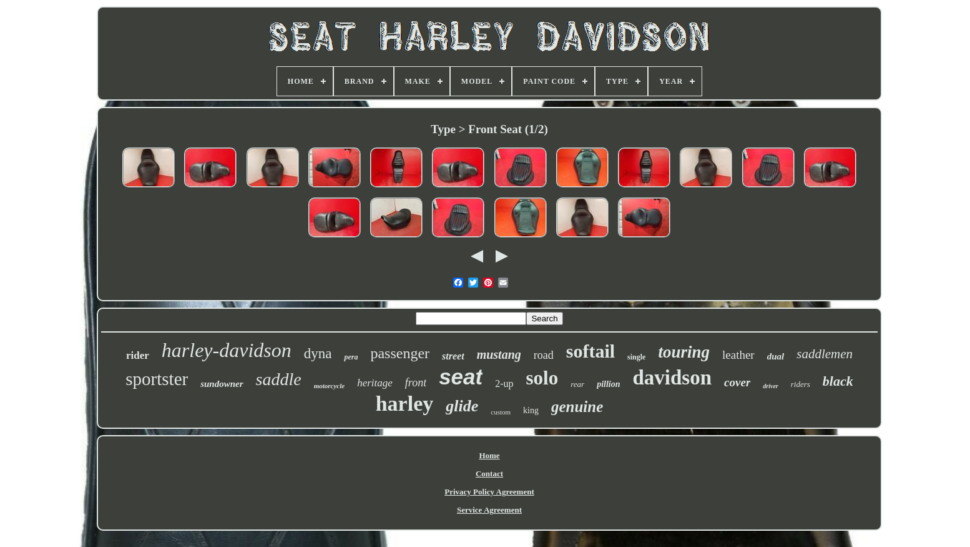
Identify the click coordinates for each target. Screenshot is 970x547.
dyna (318, 353)
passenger (399, 353)
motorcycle (329, 385)
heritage (375, 383)
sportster (156, 379)
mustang (499, 354)
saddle (278, 379)
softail (590, 351)
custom (501, 412)
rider (137, 355)
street (453, 356)
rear (577, 384)
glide (462, 406)
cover (737, 382)
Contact (489, 473)
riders (800, 384)
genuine (577, 406)
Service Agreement (489, 509)
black (838, 381)
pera (351, 357)
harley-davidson (226, 350)
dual (776, 356)
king (531, 410)
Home (489, 455)
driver (770, 386)
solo (542, 378)
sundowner (221, 384)
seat (461, 376)
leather (738, 354)
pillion (608, 384)
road (544, 355)
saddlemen (824, 353)
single (636, 357)
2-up (504, 383)
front (415, 382)
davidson (672, 377)
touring (684, 352)
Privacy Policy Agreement (489, 491)
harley (405, 403)
